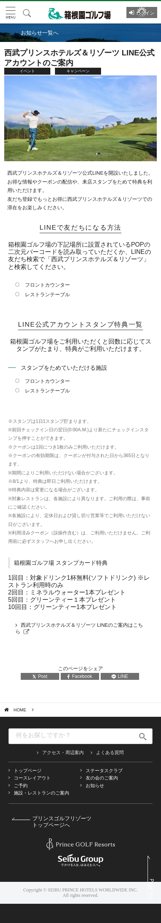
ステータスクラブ (104, 770)
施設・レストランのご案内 (41, 793)
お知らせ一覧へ (39, 33)
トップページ (27, 770)
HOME (19, 710)
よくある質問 (110, 752)
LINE (119, 676)
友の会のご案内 (102, 778)
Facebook (79, 676)
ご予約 (21, 785)
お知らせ (95, 785)
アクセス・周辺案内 (63, 752)
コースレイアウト (32, 778)
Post (39, 676)
